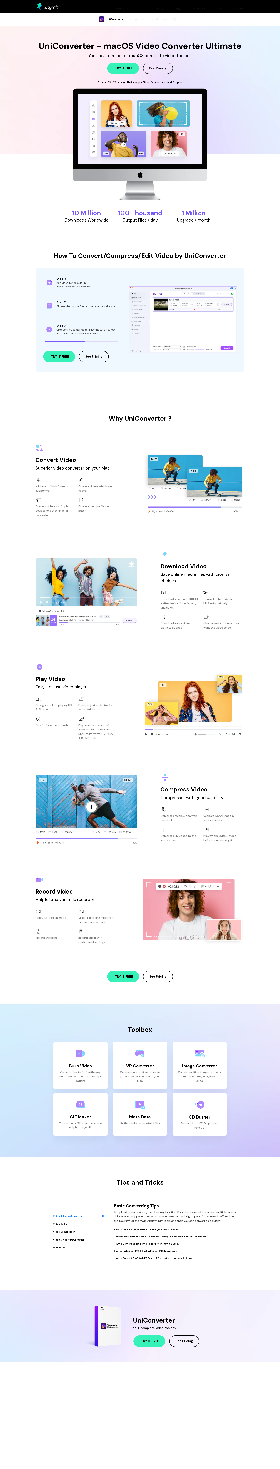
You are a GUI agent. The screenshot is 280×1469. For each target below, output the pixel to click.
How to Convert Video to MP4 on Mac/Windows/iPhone (153, 1229)
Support (238, 6)
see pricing (158, 68)
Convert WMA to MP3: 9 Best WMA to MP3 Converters (152, 1251)
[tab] (77, 1206)
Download (199, 6)
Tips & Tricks (159, 19)
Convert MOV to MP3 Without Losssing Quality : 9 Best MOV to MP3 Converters (170, 1236)
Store (219, 6)
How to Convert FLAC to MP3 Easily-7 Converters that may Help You (162, 1258)
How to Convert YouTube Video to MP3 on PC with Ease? (154, 1244)
